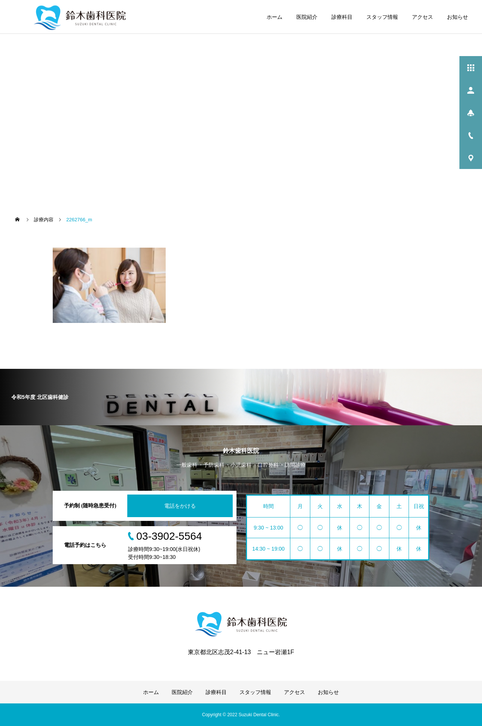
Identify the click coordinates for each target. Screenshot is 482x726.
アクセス (422, 17)
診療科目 (341, 17)
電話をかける (180, 506)
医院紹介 (306, 17)
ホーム (274, 17)
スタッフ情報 (382, 17)
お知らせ (457, 17)
